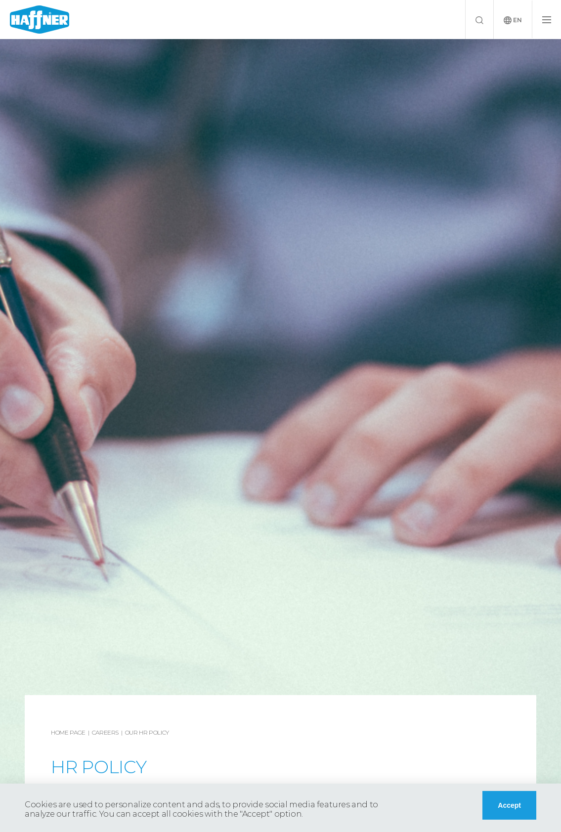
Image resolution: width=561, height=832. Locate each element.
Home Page (68, 732)
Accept (509, 805)
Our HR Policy (147, 732)
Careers (105, 732)
